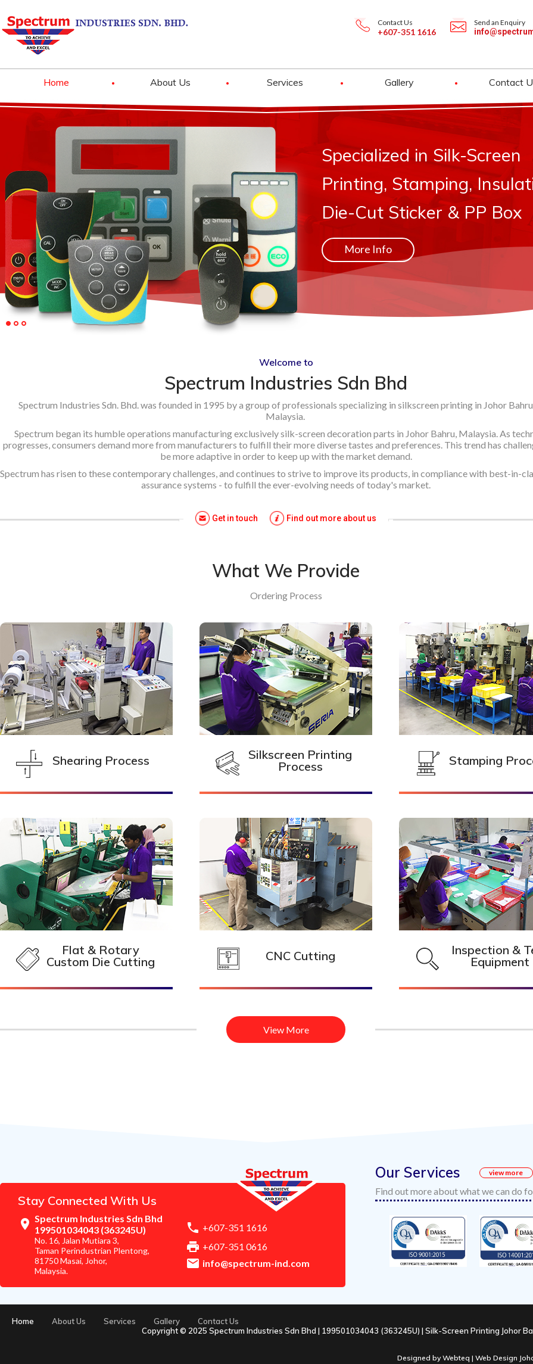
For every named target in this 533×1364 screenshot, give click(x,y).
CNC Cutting (300, 955)
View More (286, 1029)
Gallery (399, 82)
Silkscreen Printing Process (300, 760)
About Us (170, 82)
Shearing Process (100, 760)
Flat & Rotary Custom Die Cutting (100, 955)
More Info (368, 249)
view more (506, 1172)
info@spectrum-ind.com (256, 1263)
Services (285, 82)
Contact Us (218, 1321)
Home (56, 82)
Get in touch (235, 518)
